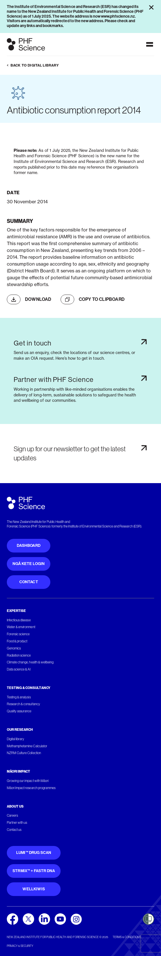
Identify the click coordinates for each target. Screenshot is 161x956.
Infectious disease (19, 620)
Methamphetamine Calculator (27, 746)
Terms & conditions (127, 937)
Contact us (14, 830)
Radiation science (19, 655)
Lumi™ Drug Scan (33, 852)
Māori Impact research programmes (31, 788)
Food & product (17, 641)
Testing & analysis (19, 697)
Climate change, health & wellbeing (30, 662)
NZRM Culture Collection (24, 753)
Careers (12, 816)
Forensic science (18, 634)
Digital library (15, 739)
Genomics (14, 648)
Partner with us (17, 823)
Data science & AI (19, 669)
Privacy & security (20, 945)
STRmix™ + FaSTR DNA (34, 870)
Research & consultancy (23, 704)
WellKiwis (33, 889)
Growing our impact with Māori (28, 781)
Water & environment (21, 627)
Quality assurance (19, 711)
